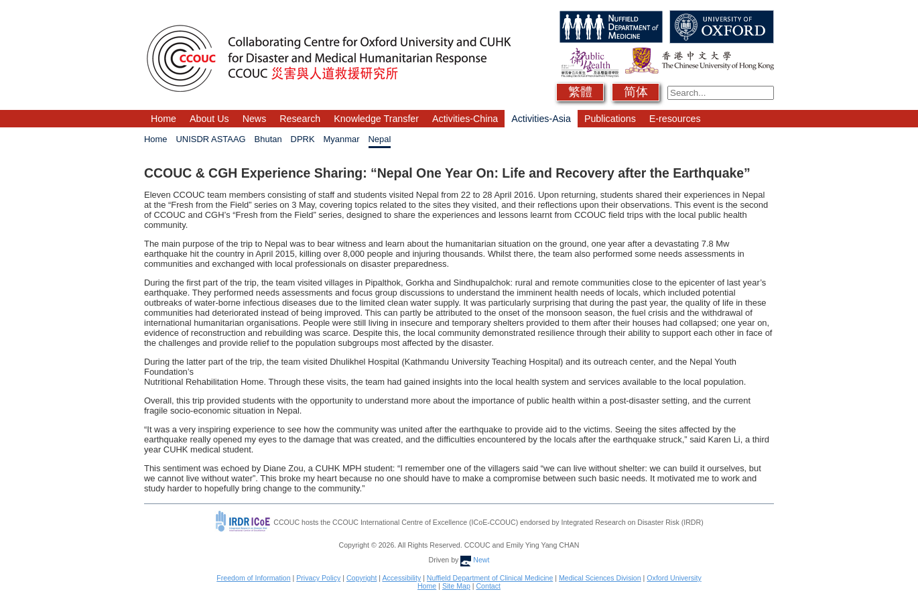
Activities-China (465, 118)
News (255, 118)
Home (163, 118)
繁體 (580, 92)
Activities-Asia (541, 118)
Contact (488, 586)
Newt (474, 560)
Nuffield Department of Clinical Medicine (490, 578)
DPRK (303, 139)
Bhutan (268, 139)
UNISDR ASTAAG (211, 139)
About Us (209, 118)
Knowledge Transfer (376, 118)
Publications (610, 118)
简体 (636, 92)
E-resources (675, 118)
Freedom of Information (253, 578)
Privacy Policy (318, 578)
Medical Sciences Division (600, 578)
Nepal (380, 139)
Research (299, 118)
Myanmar (342, 139)
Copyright (361, 578)
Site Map (456, 586)
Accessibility (401, 578)
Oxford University (674, 578)
